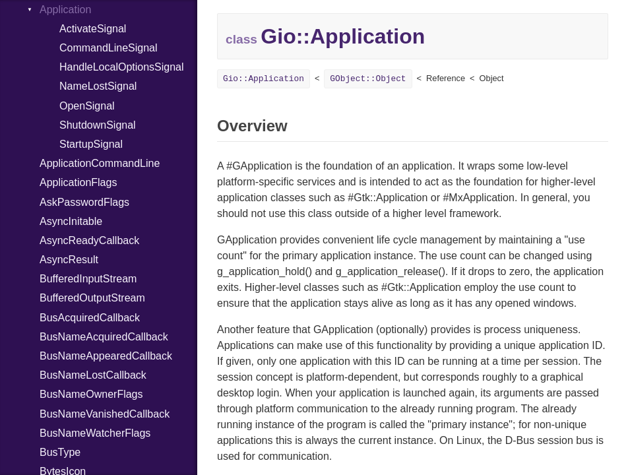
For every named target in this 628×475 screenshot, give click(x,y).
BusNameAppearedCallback (106, 356)
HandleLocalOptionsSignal (121, 67)
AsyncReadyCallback (89, 240)
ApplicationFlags (78, 182)
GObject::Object (368, 79)
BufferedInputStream (88, 278)
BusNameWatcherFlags (95, 433)
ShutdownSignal (97, 125)
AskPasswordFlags (84, 202)
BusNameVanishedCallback (105, 414)
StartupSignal (91, 144)
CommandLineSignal (108, 47)
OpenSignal (87, 105)
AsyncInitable (71, 221)
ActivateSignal (92, 28)
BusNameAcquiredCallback (104, 336)
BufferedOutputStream (92, 297)
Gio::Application (263, 79)
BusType (60, 452)
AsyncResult (69, 259)
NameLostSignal (98, 86)
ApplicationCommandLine (100, 163)
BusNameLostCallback (93, 375)
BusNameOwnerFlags (91, 394)
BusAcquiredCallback (90, 317)
